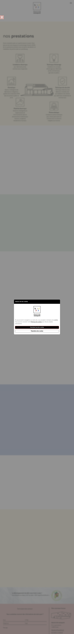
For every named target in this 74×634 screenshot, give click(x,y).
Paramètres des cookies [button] (37, 331)
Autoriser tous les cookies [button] (37, 327)
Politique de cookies (36, 322)
